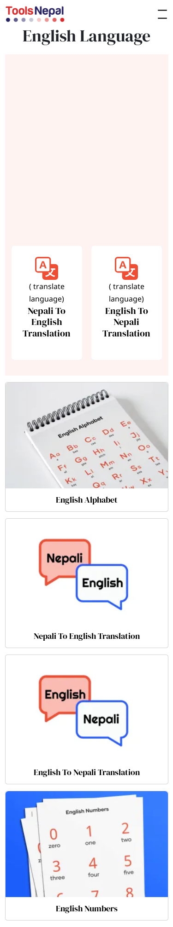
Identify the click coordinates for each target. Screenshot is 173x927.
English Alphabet (87, 499)
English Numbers (87, 908)
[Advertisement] (86, 151)
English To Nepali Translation (87, 772)
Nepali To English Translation (87, 636)
